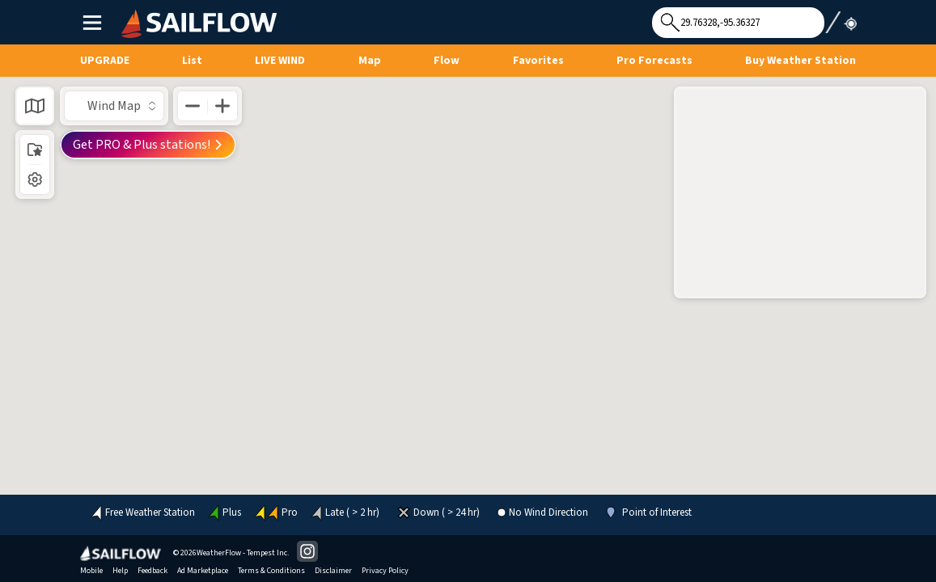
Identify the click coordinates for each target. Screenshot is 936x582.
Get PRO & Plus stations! (148, 145)
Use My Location (840, 17)
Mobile (91, 570)
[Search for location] (738, 22)
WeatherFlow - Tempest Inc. (243, 553)
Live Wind (280, 61)
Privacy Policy (385, 570)
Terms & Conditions (271, 570)
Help (120, 570)
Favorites (538, 61)
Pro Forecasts (654, 61)
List (192, 61)
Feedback (152, 570)
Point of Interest (657, 513)
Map (369, 61)
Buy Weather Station (800, 61)
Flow (447, 61)
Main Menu (92, 22)
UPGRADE (104, 61)
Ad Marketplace (202, 570)
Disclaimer (333, 570)
